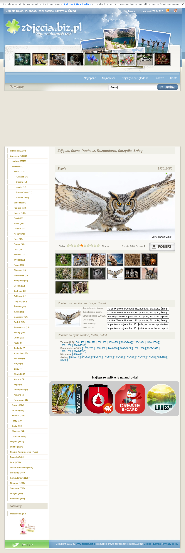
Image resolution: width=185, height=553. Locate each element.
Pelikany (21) (20, 296)
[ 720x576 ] (90, 342)
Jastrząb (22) (20, 291)
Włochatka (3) (22, 197)
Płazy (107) (17, 421)
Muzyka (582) (16, 493)
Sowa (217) (19, 171)
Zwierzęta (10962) (18, 156)
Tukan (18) (19, 312)
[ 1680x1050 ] (139, 348)
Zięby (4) (18, 369)
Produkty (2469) (18, 473)
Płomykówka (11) (24, 192)
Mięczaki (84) (18, 431)
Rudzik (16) (19, 322)
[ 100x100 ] (161, 357)
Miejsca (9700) (17, 441)
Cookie (147, 543)
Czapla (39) (19, 244)
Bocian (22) (19, 286)
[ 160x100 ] (118, 357)
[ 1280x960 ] (126, 342)
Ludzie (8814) (16, 447)
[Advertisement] (93, 119)
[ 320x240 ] (85, 357)
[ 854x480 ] (77, 354)
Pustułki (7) (19, 358)
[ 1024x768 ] (113, 342)
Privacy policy (170, 543)
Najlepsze (90, 78)
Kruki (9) (18, 343)
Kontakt (157, 543)
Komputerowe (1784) (20, 478)
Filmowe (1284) (17, 483)
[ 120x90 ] (151, 357)
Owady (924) (18, 405)
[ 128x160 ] (129, 357)
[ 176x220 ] (107, 357)
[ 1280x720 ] (88, 348)
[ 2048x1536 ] (79, 345)
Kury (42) (18, 239)
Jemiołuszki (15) (22, 327)
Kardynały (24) (21, 280)
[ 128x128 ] (140, 357)
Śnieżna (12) (22, 182)
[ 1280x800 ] (100, 348)
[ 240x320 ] (96, 357)
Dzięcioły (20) (20, 301)
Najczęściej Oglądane (135, 78)
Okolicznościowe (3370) (21, 467)
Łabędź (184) (20, 203)
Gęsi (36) (18, 249)
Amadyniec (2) (21, 390)
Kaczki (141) (20, 213)
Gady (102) (17, 426)
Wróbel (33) (19, 260)
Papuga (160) (20, 208)
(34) (22, 177)
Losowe (159, 78)
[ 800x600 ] (102, 342)
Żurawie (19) (20, 306)
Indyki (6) (18, 364)
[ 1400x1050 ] (152, 342)
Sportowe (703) (17, 488)
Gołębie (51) (20, 229)
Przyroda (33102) (18, 151)
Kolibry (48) (19, 234)
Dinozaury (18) (19, 436)
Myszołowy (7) (21, 353)
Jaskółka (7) (20, 348)
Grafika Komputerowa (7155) (24, 452)
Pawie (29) (19, 265)
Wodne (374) (18, 410)
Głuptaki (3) (19, 374)
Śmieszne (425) (17, 499)
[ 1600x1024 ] (125, 348)
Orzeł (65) (18, 218)
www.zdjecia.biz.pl (85, 543)
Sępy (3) (18, 384)
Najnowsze (109, 78)
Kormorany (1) (21, 400)
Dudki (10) (19, 338)
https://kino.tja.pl (18, 514)
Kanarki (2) (19, 395)
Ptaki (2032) (17, 166)
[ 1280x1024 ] (138, 342)
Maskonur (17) (21, 317)
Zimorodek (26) (21, 275)
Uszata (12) (21, 187)
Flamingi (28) (20, 270)
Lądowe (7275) (19, 161)
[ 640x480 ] (80, 342)
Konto (173, 78)
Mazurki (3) (19, 379)
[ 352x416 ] (74, 357)
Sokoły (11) (19, 332)
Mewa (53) (19, 223)
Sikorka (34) (19, 255)
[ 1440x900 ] (113, 348)
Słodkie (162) (18, 415)
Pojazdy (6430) (17, 457)
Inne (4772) (15, 462)
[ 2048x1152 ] (79, 351)
